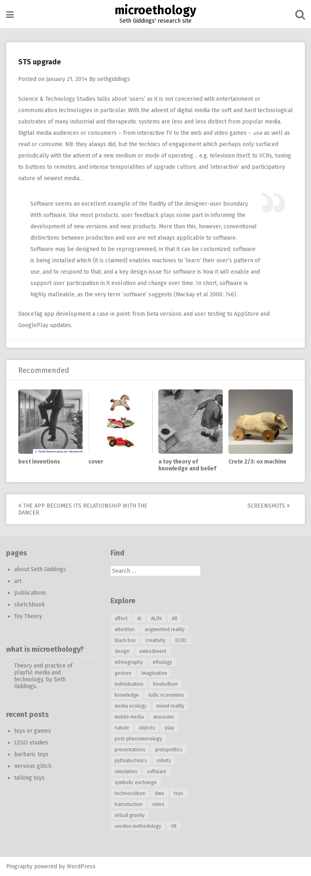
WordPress (81, 866)
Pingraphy (19, 866)
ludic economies (166, 695)
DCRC (181, 640)
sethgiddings (113, 79)
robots (164, 760)
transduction (129, 804)
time (159, 793)
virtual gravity (130, 815)
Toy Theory (28, 616)
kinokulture (165, 684)
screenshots (268, 505)
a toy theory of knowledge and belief (187, 465)
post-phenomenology (138, 739)
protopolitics (169, 750)
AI (139, 618)
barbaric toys (31, 754)
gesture (123, 673)
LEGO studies (31, 742)
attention (125, 629)
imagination (154, 673)
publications (30, 592)
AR (174, 618)
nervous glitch (32, 766)
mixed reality (170, 706)
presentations (130, 750)
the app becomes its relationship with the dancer (82, 509)
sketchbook (29, 604)
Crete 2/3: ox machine (257, 461)
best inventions (39, 461)
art (17, 581)
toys (178, 793)
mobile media (129, 717)
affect (121, 618)
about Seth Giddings (40, 569)
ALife (156, 618)
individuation (129, 684)
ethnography (129, 662)
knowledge (127, 695)
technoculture (130, 793)
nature (122, 728)
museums (163, 717)
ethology (162, 662)
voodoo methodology (138, 826)
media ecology (131, 706)
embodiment (152, 651)
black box (125, 640)
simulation (126, 771)
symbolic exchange (136, 782)
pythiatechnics (131, 760)
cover (95, 461)
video (158, 804)
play (169, 728)
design (122, 651)
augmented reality (165, 629)
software (156, 771)
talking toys (29, 777)
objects (147, 728)
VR (174, 826)
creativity (155, 640)
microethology (155, 10)
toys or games (32, 730)
